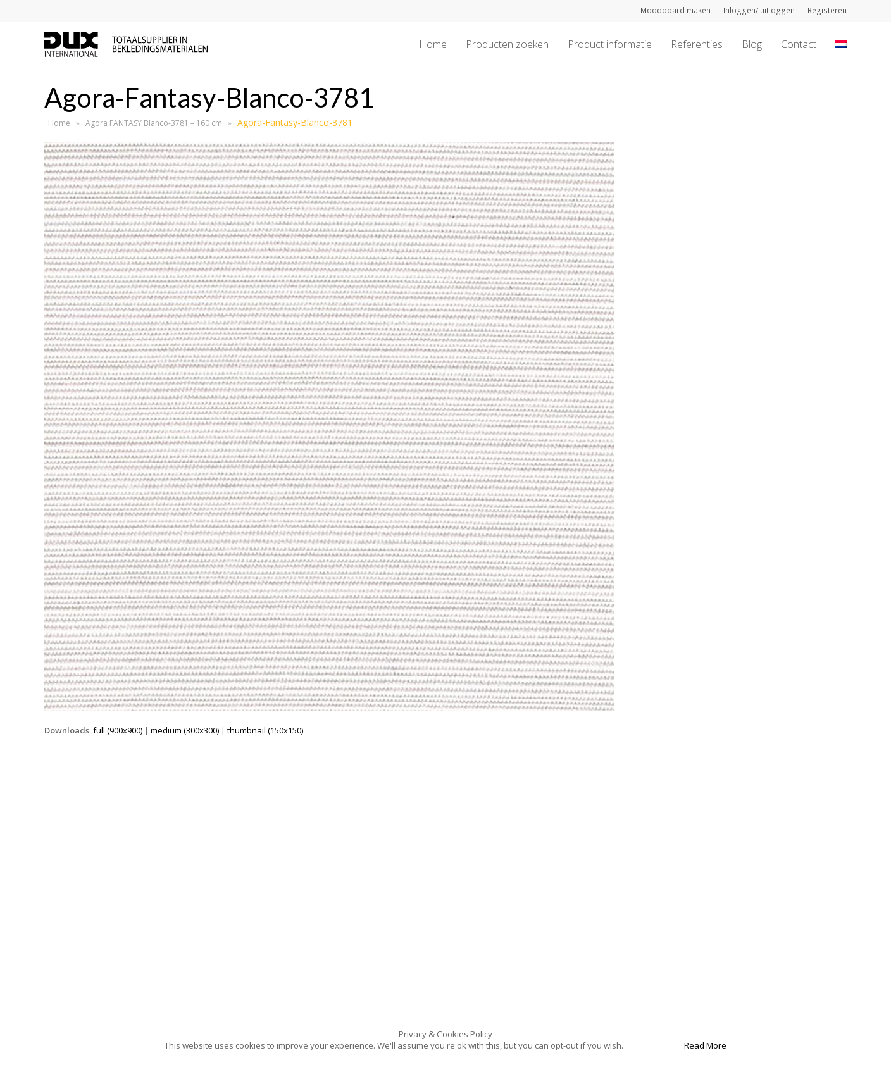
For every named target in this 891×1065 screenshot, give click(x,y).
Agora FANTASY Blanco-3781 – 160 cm (153, 123)
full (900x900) (117, 730)
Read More (705, 1045)
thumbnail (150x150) (265, 730)
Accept (653, 1045)
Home (59, 123)
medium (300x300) (185, 730)
